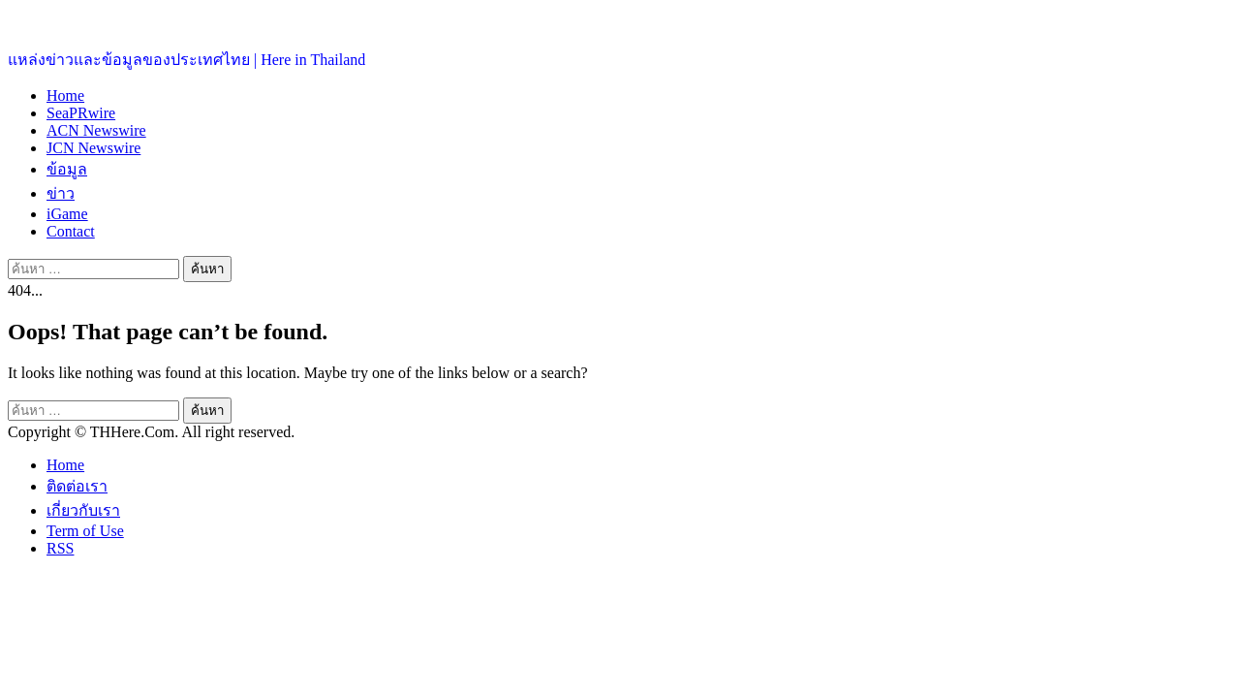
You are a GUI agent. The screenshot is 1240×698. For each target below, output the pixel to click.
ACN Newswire (96, 130)
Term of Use (85, 531)
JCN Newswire (93, 148)
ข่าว (60, 193)
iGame (67, 214)
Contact (70, 231)
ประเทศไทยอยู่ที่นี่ (67, 20)
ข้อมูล (66, 169)
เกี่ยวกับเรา (83, 510)
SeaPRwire (80, 113)
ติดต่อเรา (77, 486)
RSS (60, 548)
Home (65, 95)
